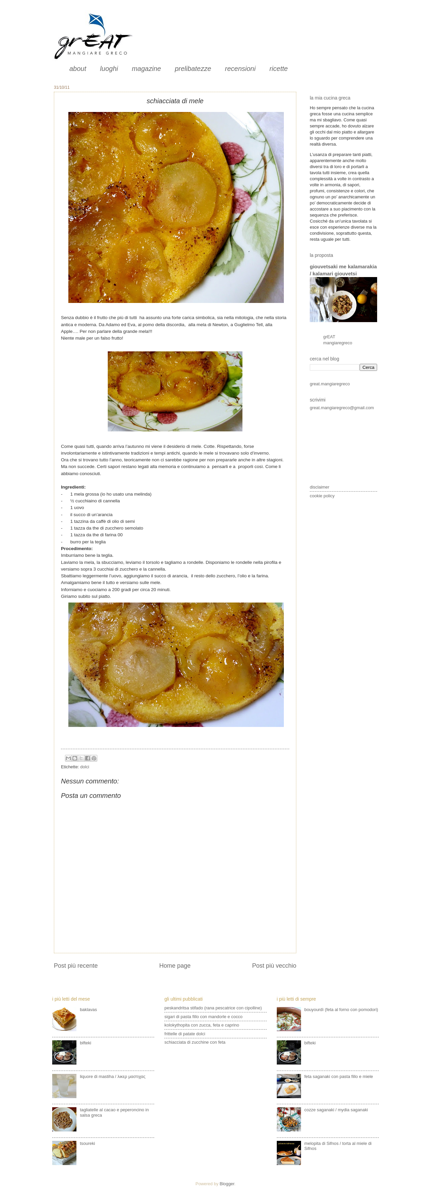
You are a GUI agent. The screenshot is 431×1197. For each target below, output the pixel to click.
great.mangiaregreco (330, 383)
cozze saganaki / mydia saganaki (336, 1109)
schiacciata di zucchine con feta (194, 1042)
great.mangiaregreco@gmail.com (342, 407)
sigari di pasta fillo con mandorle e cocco (203, 1016)
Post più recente (76, 965)
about (77, 68)
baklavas (88, 1009)
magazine (146, 68)
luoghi (109, 68)
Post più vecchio (274, 965)
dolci (84, 766)
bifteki (85, 1042)
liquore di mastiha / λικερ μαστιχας (112, 1076)
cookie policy (322, 495)
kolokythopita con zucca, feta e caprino (201, 1025)
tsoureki (87, 1143)
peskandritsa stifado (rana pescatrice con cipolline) (213, 1007)
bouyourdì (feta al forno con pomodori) (341, 1009)
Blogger (227, 1183)
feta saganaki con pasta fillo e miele (338, 1076)
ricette (278, 68)
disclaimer (319, 487)
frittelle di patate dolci (184, 1033)
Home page (175, 965)
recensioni (240, 68)
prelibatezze (193, 68)
